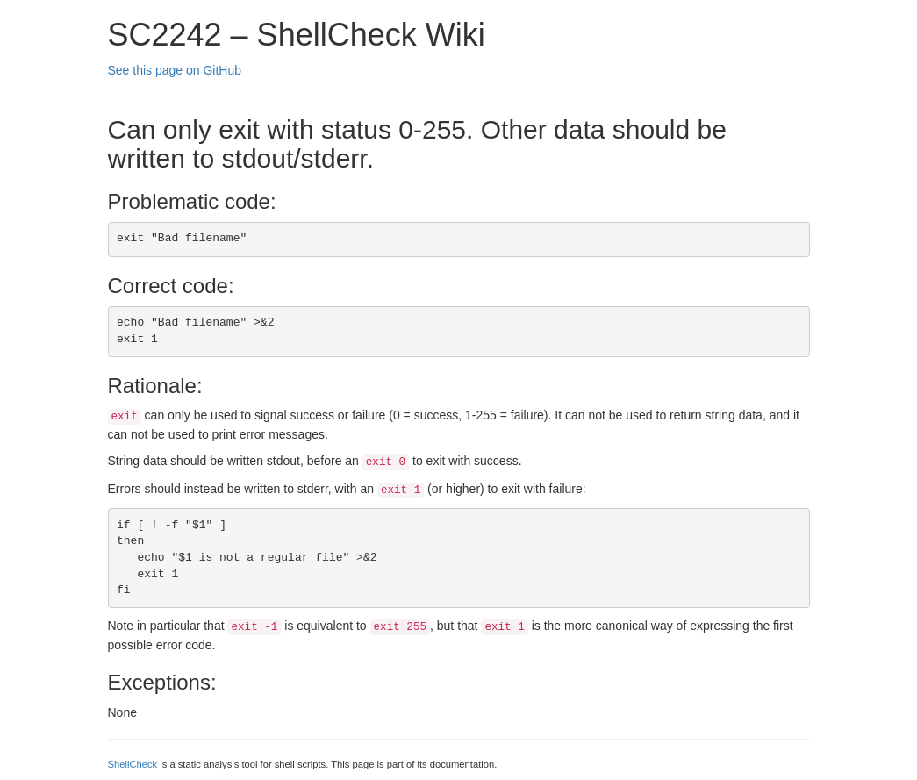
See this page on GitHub (175, 70)
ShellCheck (133, 764)
